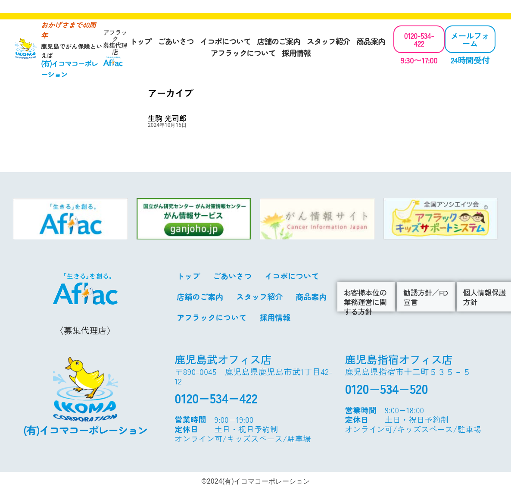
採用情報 (296, 52)
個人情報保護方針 (484, 297)
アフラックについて (243, 52)
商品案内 (370, 41)
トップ (140, 41)
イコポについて (225, 41)
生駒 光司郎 (167, 118)
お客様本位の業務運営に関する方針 (365, 302)
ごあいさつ (176, 41)
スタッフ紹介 (328, 41)
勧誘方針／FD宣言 (425, 297)
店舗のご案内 (278, 41)
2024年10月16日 (167, 125)
